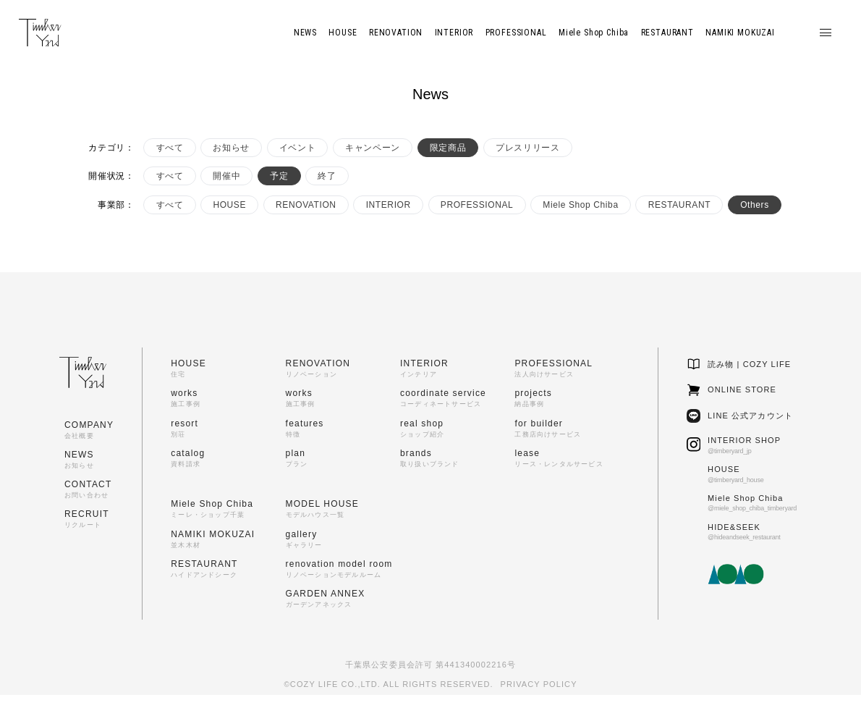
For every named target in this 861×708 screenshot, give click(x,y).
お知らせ (231, 148)
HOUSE (229, 205)
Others (754, 205)
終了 (327, 176)
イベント (297, 148)
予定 (279, 176)
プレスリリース (527, 148)
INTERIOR (388, 205)
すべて (170, 148)
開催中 (226, 176)
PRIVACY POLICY (539, 684)
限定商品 (448, 148)
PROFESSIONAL (477, 205)
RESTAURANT (679, 205)
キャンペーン (372, 148)
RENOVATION (306, 205)
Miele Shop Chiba (580, 205)
